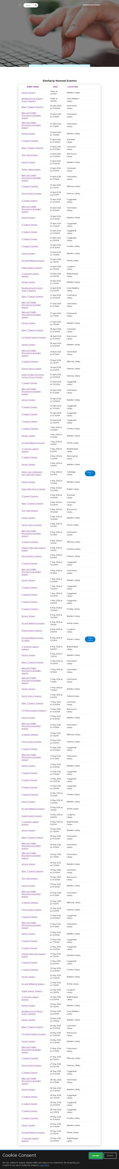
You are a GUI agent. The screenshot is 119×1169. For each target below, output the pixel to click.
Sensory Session (28, 93)
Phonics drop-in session (32, 193)
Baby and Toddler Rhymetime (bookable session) (31, 115)
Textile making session (31, 169)
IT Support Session (29, 201)
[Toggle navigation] (19, 5)
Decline (110, 1156)
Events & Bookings (91, 5)
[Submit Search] (36, 5)
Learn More (44, 1165)
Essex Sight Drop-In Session (33, 489)
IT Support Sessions (30, 141)
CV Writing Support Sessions (34, 337)
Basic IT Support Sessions (32, 107)
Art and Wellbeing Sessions (33, 261)
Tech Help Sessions (30, 155)
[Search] (28, 5)
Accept (95, 1156)
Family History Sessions (32, 525)
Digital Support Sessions (32, 268)
